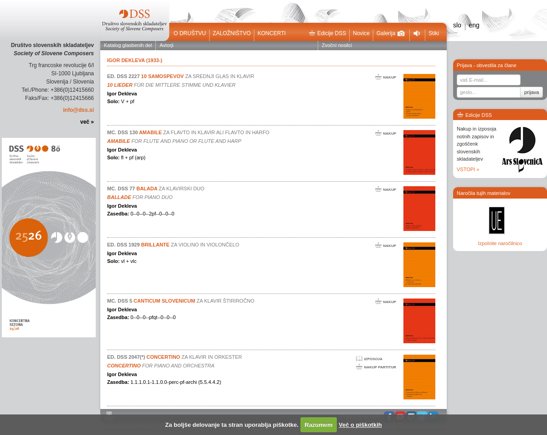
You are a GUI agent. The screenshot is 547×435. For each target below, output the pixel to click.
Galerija (391, 33)
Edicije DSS (327, 33)
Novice (361, 33)
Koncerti (272, 33)
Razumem (318, 424)
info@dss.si (78, 110)
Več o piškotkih (360, 424)
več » (87, 122)
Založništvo (232, 33)
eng (474, 25)
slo (457, 25)
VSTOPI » (468, 169)
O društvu (190, 33)
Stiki (433, 33)
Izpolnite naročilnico (500, 243)
